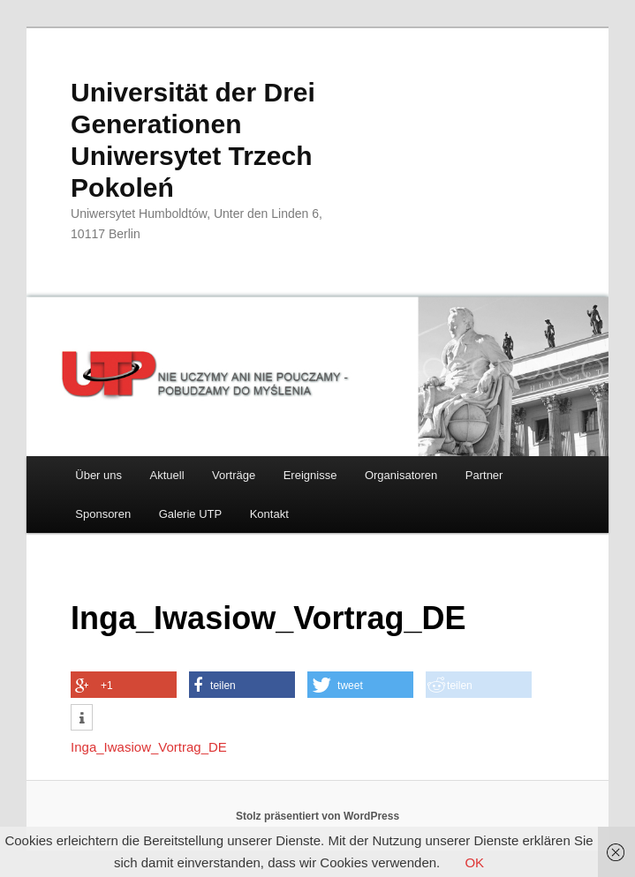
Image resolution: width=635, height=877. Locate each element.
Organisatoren (401, 475)
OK (474, 862)
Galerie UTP (191, 514)
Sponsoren (103, 514)
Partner (484, 475)
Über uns (98, 475)
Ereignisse (310, 475)
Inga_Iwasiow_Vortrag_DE (149, 746)
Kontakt (269, 514)
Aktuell (167, 475)
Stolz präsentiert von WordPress (317, 816)
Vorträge (233, 475)
